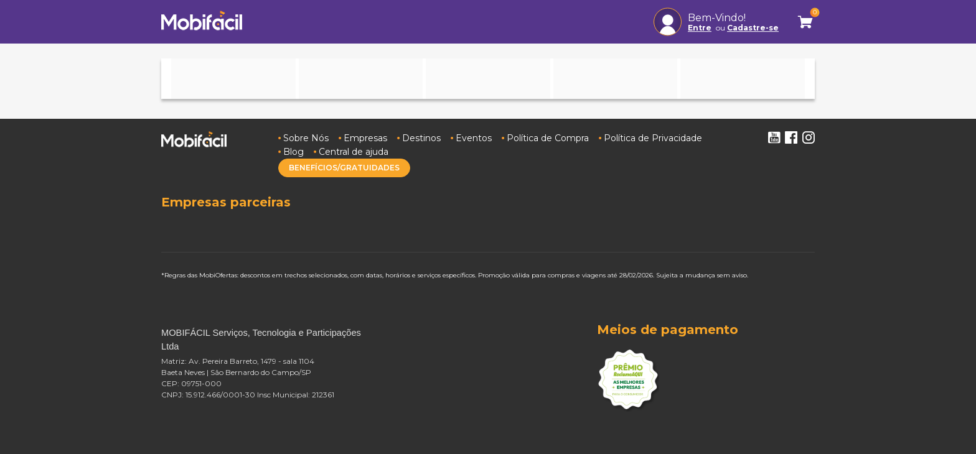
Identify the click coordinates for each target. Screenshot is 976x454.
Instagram (808, 137)
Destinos (421, 138)
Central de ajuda (353, 151)
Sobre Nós (306, 138)
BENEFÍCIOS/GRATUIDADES (344, 167)
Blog (293, 151)
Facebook (791, 137)
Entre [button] (699, 28)
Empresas (365, 138)
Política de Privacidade (653, 138)
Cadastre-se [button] (753, 28)
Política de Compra (548, 138)
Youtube (773, 137)
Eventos (474, 138)
